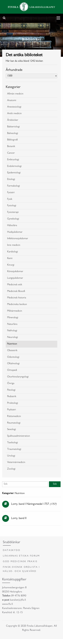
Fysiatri (11, 192)
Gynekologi (13, 219)
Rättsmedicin (14, 416)
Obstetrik (12, 350)
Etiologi (11, 179)
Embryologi (13, 160)
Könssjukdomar (15, 271)
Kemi (9, 258)
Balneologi (12, 133)
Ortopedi (12, 370)
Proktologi (12, 403)
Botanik (11, 146)
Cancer (11, 153)
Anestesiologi (14, 107)
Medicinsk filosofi (16, 291)
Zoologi (11, 469)
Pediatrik (11, 396)
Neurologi (12, 337)
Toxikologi (12, 443)
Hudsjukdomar (14, 232)
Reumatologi (13, 423)
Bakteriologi (13, 127)
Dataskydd (11, 550)
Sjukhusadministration (18, 436)
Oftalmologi (13, 363)
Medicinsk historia (16, 298)
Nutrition (12, 344)
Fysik (9, 199)
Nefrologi (12, 331)
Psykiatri (11, 410)
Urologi (11, 456)
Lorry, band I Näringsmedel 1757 (30, 504)
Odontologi (13, 357)
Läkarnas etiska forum (21, 556)
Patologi (11, 390)
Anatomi (11, 100)
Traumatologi (14, 449)
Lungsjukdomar (15, 278)
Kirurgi (10, 265)
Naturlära (12, 324)
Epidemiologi (14, 173)
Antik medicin (14, 113)
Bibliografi (12, 140)
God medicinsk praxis (20, 562)
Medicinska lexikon (17, 304)
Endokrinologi (14, 166)
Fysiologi (11, 206)
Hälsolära (12, 225)
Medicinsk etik (14, 285)
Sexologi (11, 429)
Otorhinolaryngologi (18, 377)
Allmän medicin (15, 94)
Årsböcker (12, 120)
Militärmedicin (14, 311)
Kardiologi (12, 252)
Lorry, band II (18, 518)
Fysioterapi (13, 212)
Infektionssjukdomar (17, 238)
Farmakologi (13, 186)
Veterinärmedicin (16, 462)
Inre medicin (13, 245)
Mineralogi (12, 317)
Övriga (10, 383)
